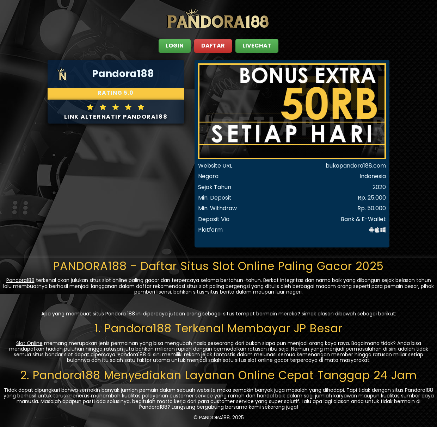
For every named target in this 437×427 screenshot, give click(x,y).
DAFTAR (213, 46)
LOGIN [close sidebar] (175, 46)
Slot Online (29, 343)
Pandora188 (20, 280)
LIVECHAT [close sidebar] (256, 46)
